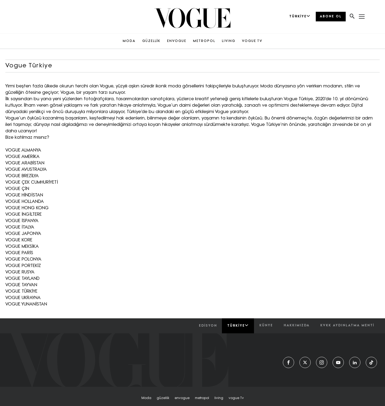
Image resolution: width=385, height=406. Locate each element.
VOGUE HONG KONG (27, 208)
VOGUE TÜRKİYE (21, 291)
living (218, 398)
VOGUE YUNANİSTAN (26, 304)
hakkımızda (297, 325)
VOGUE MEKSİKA (22, 247)
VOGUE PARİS (19, 253)
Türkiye (237, 325)
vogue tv (236, 398)
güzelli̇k (163, 398)
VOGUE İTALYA (19, 227)
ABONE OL (331, 16)
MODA (129, 41)
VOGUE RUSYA (19, 272)
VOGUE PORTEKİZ (23, 266)
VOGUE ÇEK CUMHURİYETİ (31, 182)
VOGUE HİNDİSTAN (24, 195)
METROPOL (204, 41)
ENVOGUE (176, 41)
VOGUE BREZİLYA (22, 176)
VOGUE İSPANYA (21, 221)
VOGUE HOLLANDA (24, 202)
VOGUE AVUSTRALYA (26, 170)
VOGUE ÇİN (17, 189)
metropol (202, 398)
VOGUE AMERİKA (22, 157)
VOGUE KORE (18, 240)
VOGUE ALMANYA (23, 150)
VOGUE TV (252, 41)
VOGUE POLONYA (23, 259)
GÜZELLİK (151, 41)
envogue (182, 398)
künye (266, 325)
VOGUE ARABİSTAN (24, 163)
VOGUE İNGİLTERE (23, 214)
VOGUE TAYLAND (22, 279)
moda (146, 398)
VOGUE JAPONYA (23, 234)
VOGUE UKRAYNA (23, 298)
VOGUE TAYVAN (21, 285)
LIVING (228, 41)
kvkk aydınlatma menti (347, 325)
